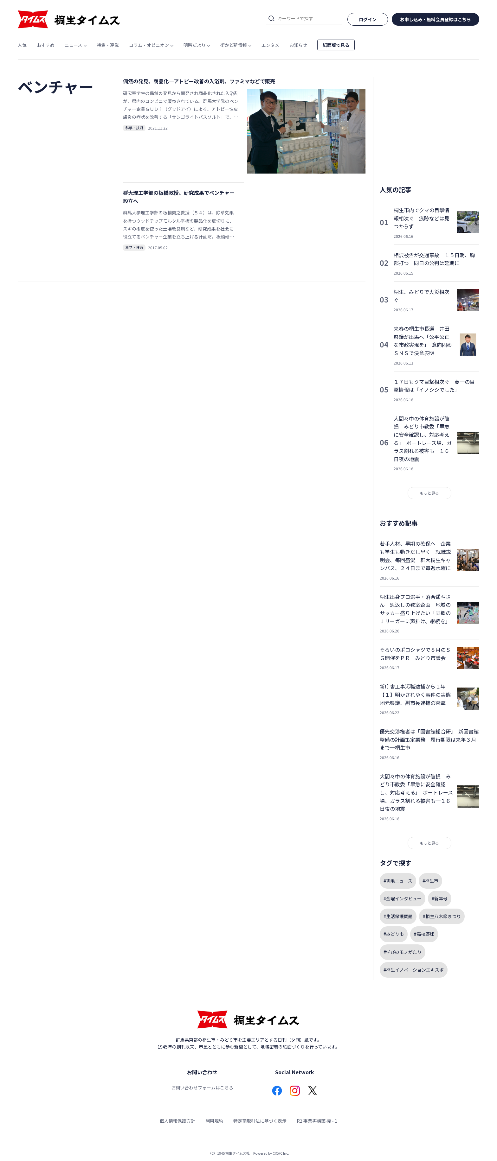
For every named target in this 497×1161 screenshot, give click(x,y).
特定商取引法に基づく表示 (260, 1121)
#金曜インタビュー (403, 898)
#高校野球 (424, 934)
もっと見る (429, 493)
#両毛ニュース (398, 881)
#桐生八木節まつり (442, 916)
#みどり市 (394, 934)
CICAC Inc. (281, 1153)
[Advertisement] (429, 126)
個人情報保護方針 (177, 1121)
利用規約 (214, 1121)
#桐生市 (430, 881)
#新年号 (440, 898)
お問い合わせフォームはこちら (202, 1087)
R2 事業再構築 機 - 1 (317, 1121)
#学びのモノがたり (403, 952)
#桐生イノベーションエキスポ (414, 970)
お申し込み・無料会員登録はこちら (435, 19)
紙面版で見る (336, 45)
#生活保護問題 (398, 916)
